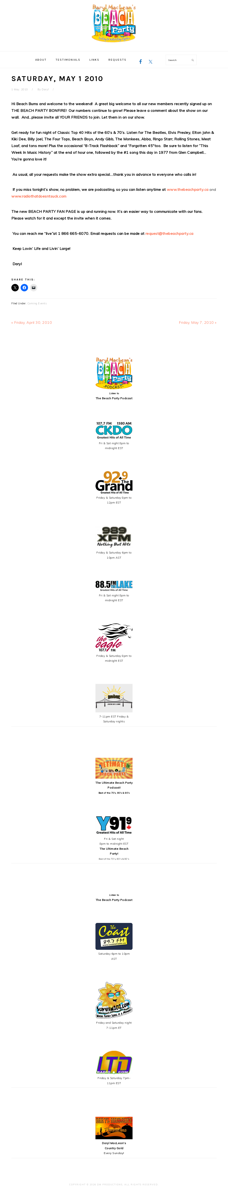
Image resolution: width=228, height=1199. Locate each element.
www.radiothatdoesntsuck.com (38, 196)
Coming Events (37, 303)
